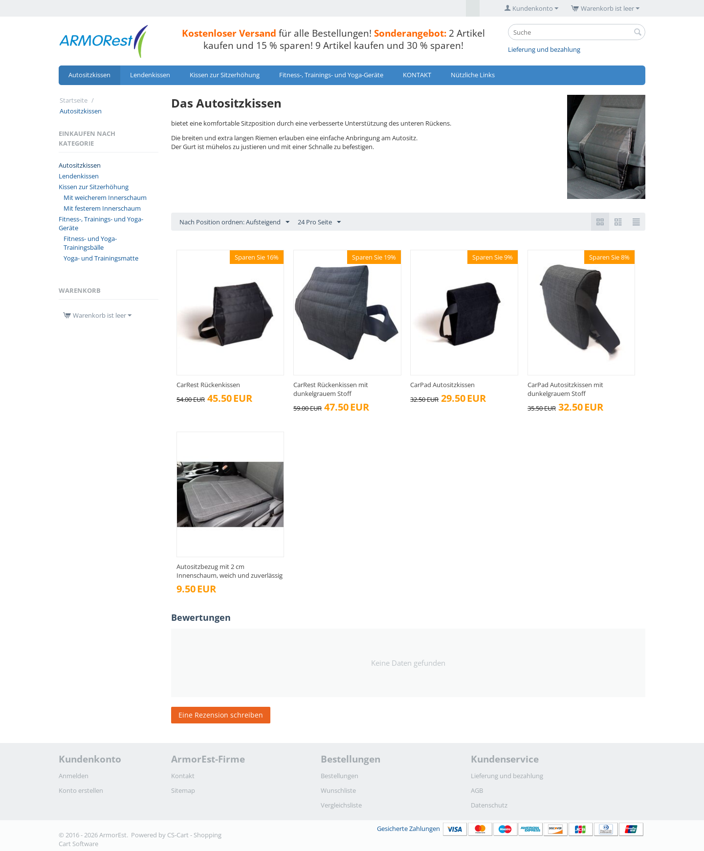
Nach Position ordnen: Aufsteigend (234, 222)
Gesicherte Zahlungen (511, 828)
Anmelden (73, 775)
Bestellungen (339, 775)
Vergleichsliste (341, 805)
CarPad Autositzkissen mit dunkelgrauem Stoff (565, 389)
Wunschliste (338, 790)
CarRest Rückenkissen (208, 384)
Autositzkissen (89, 74)
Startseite (74, 100)
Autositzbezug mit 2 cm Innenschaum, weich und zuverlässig (229, 571)
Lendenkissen (150, 74)
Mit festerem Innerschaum (102, 208)
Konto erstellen (81, 790)
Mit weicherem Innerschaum (105, 197)
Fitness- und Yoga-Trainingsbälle (90, 243)
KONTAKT (417, 74)
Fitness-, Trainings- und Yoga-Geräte (331, 74)
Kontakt (183, 775)
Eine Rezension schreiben (220, 715)
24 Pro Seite (319, 222)
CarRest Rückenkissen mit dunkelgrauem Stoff (330, 389)
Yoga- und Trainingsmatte (101, 258)
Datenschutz (489, 805)
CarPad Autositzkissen (442, 384)
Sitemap (183, 790)
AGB (477, 790)
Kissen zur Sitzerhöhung (225, 74)
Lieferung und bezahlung (544, 49)
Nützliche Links (473, 74)
